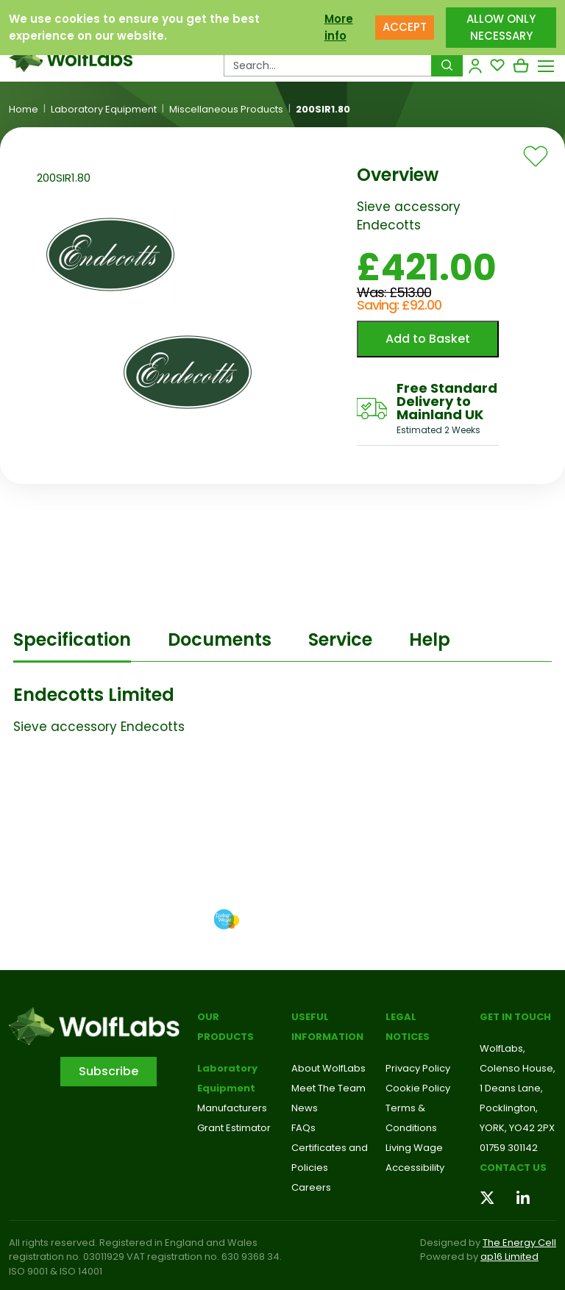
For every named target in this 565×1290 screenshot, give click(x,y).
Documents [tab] (219, 639)
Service (340, 639)
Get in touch (515, 1017)
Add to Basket (427, 338)
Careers (311, 1187)
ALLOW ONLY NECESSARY (501, 27)
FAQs (303, 1128)
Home (23, 109)
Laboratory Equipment (104, 109)
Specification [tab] (72, 639)
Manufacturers (232, 1108)
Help (429, 639)
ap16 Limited (509, 1257)
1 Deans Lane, (511, 1088)
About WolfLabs (328, 1068)
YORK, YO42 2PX (517, 1128)
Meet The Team (328, 1088)
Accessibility (414, 1168)
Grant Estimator (234, 1128)
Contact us (513, 1168)
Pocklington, (509, 1108)
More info (338, 27)
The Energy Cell (519, 1243)
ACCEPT (405, 27)
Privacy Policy (417, 1068)
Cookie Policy (417, 1088)
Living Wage (414, 1148)
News (304, 1108)
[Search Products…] (328, 65)
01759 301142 (509, 1148)
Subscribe (108, 1071)
